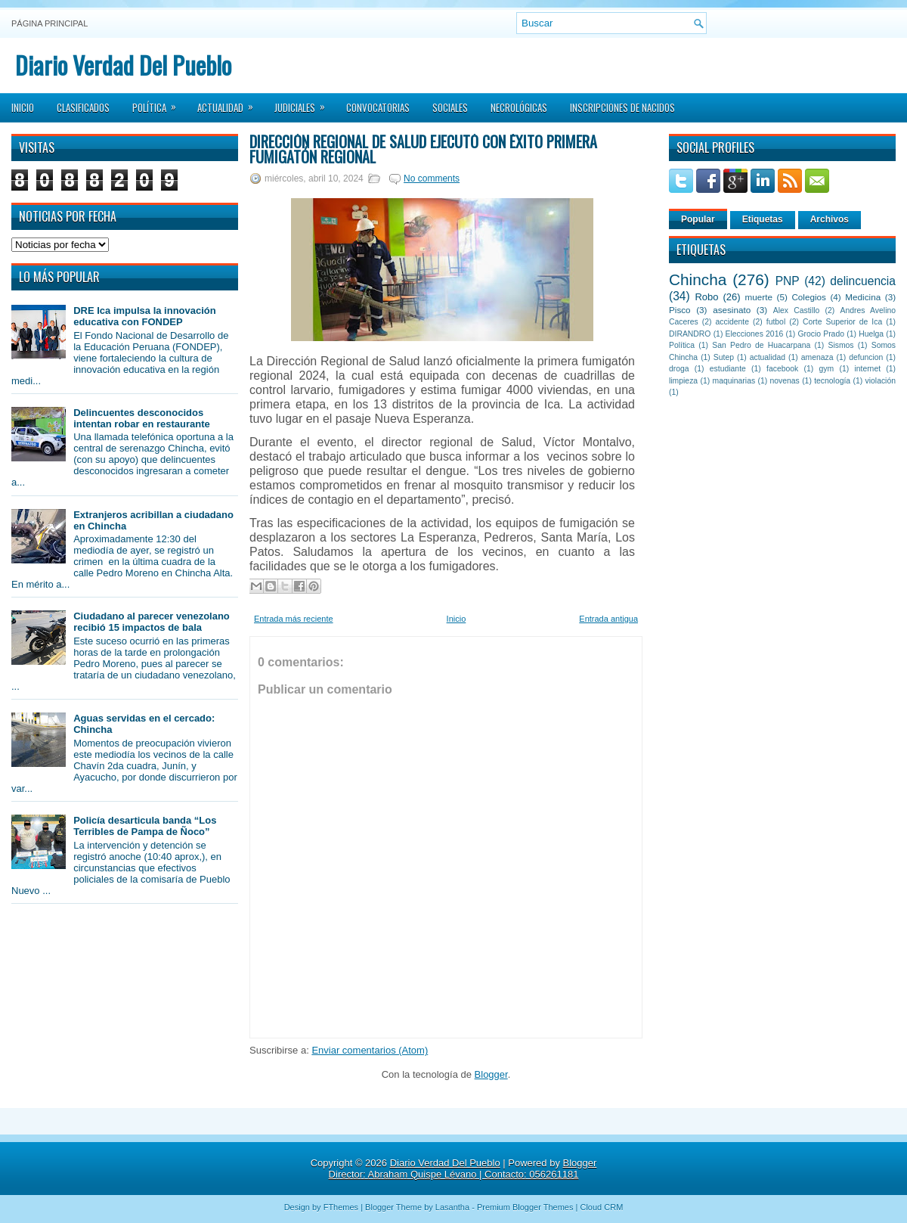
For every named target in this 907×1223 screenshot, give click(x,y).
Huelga (871, 334)
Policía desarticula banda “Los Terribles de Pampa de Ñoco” (144, 826)
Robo (706, 297)
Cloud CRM (601, 1207)
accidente (732, 322)
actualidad (767, 357)
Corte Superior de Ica (842, 322)
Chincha (697, 279)
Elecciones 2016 (755, 334)
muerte (758, 297)
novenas (785, 381)
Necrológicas (519, 107)
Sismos (840, 345)
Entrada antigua (608, 618)
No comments (432, 178)
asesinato (732, 310)
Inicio (22, 107)
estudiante (728, 369)
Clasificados (83, 107)
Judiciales (304, 103)
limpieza (683, 381)
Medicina (863, 297)
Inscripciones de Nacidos (622, 107)
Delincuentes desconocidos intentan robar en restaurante (141, 418)
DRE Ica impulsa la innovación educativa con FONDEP (144, 316)
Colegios (808, 297)
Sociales (450, 107)
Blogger (491, 1074)
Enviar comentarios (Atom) (369, 1050)
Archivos (829, 219)
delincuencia (863, 281)
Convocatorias (378, 107)
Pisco (680, 310)
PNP (787, 281)
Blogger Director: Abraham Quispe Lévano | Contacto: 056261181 (463, 1168)
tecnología (832, 381)
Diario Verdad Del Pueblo (123, 64)
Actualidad (230, 103)
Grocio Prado (820, 334)
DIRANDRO (689, 334)
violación (880, 381)
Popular (698, 219)
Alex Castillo (796, 310)
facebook (782, 369)
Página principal (49, 23)
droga (679, 369)
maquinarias (734, 381)
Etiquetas (762, 219)
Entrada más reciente (293, 618)
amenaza (817, 357)
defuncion (866, 357)
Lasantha (452, 1207)
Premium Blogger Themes (525, 1207)
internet (867, 369)
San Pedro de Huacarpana (761, 345)
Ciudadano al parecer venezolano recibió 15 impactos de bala (151, 621)
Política (159, 103)
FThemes (340, 1207)
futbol (775, 322)
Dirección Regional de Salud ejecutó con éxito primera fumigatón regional (423, 149)
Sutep (724, 357)
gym (826, 369)
